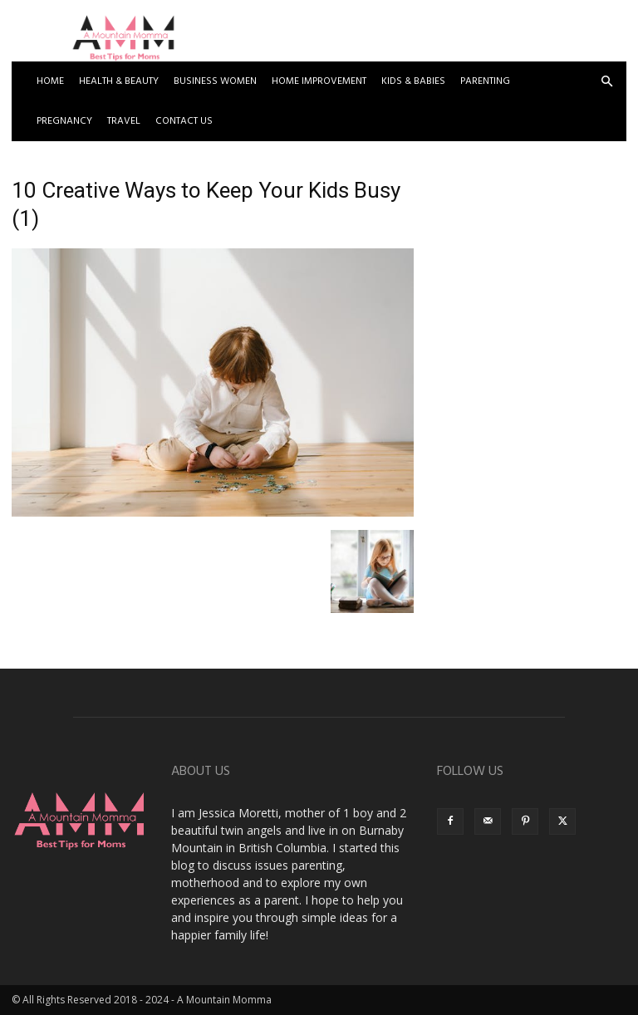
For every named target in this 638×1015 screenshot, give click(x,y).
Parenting (485, 81)
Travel (123, 121)
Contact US (184, 121)
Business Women (215, 81)
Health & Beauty (119, 81)
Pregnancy (64, 121)
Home (50, 81)
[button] (606, 82)
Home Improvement (319, 81)
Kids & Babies (413, 81)
